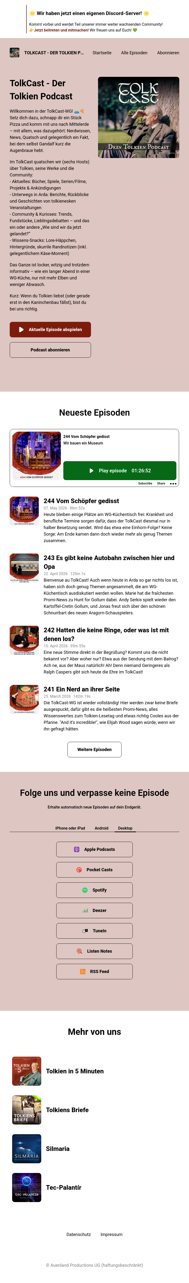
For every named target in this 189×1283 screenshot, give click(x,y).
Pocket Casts (100, 869)
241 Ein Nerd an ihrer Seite (82, 689)
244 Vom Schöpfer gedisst (81, 501)
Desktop (125, 828)
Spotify (99, 890)
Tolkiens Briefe (67, 1110)
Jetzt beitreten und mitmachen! (61, 30)
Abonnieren (168, 52)
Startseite (102, 52)
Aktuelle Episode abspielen (50, 329)
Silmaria (58, 1148)
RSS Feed (99, 971)
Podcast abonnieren (50, 349)
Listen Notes (99, 951)
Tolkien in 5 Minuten (75, 1071)
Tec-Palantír (64, 1187)
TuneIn (99, 930)
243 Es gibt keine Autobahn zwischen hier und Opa (109, 562)
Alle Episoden (134, 52)
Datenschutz (78, 1234)
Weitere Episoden (94, 749)
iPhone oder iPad (70, 828)
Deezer (100, 910)
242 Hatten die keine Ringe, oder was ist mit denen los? (106, 634)
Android (101, 828)
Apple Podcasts (99, 849)
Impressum (111, 1234)
